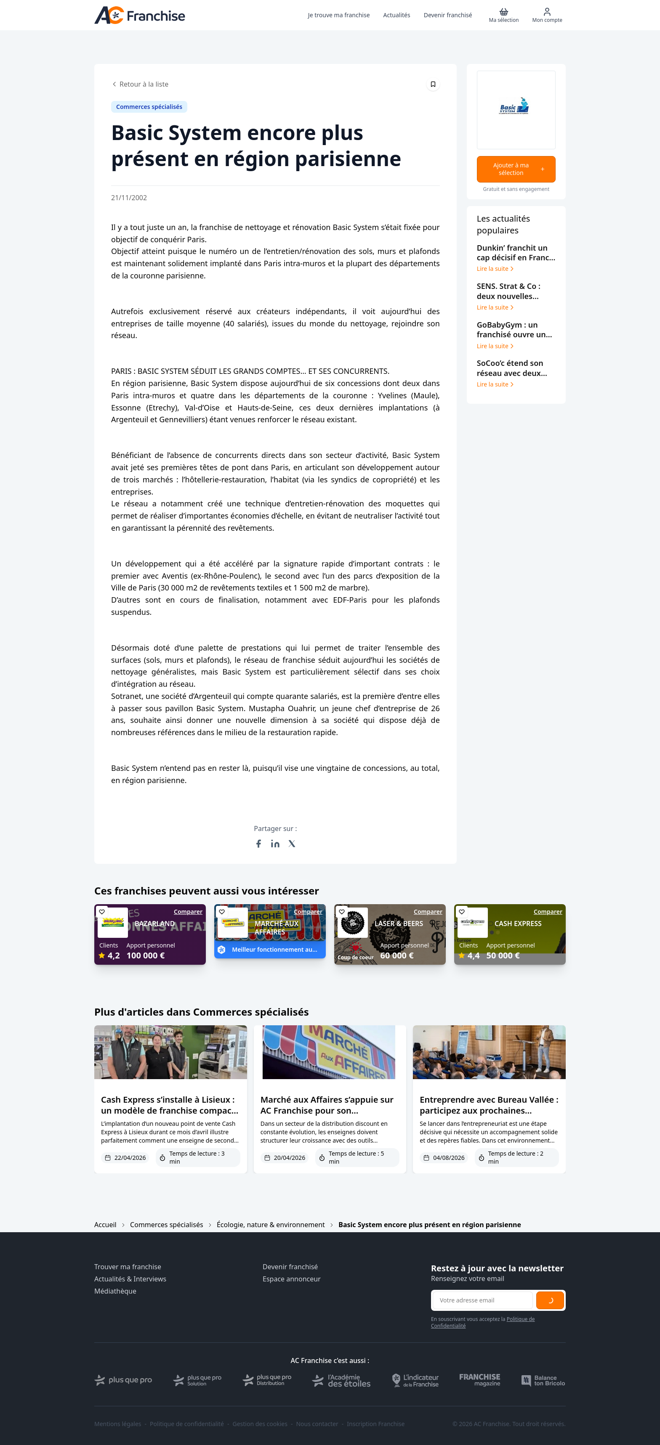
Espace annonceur (292, 1279)
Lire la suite (496, 269)
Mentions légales (117, 1424)
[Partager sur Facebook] (258, 843)
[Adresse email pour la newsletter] (483, 1300)
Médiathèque (115, 1291)
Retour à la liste (139, 84)
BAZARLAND (155, 923)
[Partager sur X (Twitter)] (292, 843)
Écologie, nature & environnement (271, 1224)
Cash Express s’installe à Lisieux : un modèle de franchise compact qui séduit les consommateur (168, 1110)
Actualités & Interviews (130, 1279)
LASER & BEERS (399, 923)
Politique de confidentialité (187, 1424)
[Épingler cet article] (433, 84)
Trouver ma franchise (127, 1266)
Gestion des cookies (260, 1424)
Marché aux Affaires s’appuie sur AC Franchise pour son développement (327, 1110)
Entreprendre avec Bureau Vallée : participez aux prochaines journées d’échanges (489, 1110)
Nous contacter (317, 1424)
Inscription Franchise (376, 1424)
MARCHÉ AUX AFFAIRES (276, 928)
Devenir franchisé (290, 1266)
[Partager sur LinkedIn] (275, 843)
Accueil (105, 1224)
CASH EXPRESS (518, 923)
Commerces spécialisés (166, 1224)
